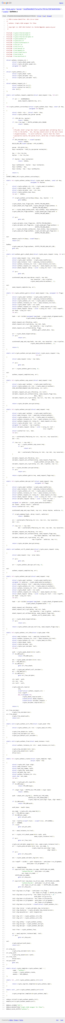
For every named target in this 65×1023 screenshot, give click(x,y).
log (44, 16)
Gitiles (11, 1020)
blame (49, 16)
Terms (21, 1020)
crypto (5, 11)
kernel (19, 9)
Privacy (16, 1020)
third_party (10, 9)
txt (57, 1020)
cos (3, 9)
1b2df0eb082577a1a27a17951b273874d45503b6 (41, 9)
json (61, 1020)
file (39, 16)
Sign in (61, 3)
